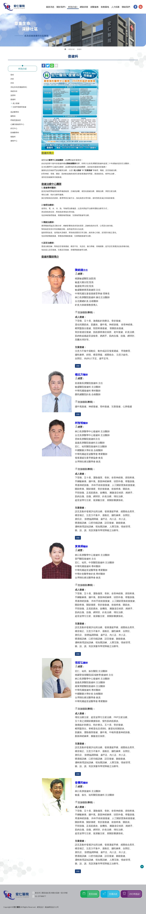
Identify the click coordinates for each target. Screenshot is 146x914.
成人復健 (16, 103)
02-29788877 (40, 896)
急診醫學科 (14, 112)
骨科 (12, 75)
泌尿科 (13, 95)
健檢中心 (13, 141)
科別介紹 (71, 49)
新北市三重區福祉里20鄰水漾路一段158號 (51, 893)
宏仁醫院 (14, 7)
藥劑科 (13, 116)
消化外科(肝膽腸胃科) (18, 87)
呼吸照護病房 (15, 120)
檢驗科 (13, 137)
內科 (12, 79)
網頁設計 (40, 907)
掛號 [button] (78, 366)
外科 (12, 83)
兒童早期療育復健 (19, 107)
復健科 (13, 99)
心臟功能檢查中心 (17, 124)
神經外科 (13, 91)
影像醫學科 (14, 132)
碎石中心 (13, 128)
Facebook (135, 7)
